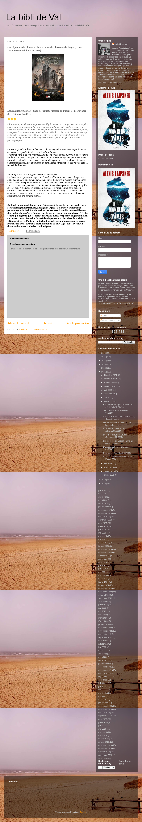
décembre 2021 (111, 375)
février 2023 (103, 621)
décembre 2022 (105, 628)
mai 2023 (102, 611)
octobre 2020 (104, 712)
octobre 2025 (104, 516)
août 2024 (102, 562)
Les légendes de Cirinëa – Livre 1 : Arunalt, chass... (118, 442)
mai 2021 (108, 401)
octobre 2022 (104, 634)
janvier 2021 (109, 475)
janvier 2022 (103, 663)
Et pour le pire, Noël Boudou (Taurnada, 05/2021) (115, 436)
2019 (103, 483)
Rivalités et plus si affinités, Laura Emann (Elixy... (117, 458)
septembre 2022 (105, 637)
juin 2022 (102, 647)
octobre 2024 (104, 556)
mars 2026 (102, 500)
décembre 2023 (105, 588)
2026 (103, 353)
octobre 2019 (104, 752)
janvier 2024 (103, 585)
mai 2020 (102, 729)
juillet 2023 (103, 605)
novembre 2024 (105, 552)
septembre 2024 (105, 559)
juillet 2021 (108, 394)
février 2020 (103, 739)
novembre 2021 (111, 379)
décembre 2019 (105, 745)
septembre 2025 (105, 520)
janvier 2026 (103, 507)
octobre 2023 (104, 595)
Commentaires (107, 320)
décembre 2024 (105, 549)
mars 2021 (108, 467)
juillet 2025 (103, 526)
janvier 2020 (103, 742)
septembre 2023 (105, 598)
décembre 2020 (105, 706)
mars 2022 (102, 657)
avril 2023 (102, 615)
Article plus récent (18, 323)
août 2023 (102, 601)
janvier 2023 (103, 624)
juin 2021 (108, 397)
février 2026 (103, 503)
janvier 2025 (103, 546)
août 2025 (102, 523)
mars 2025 (102, 539)
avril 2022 (102, 654)
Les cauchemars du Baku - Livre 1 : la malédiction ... (118, 424)
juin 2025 (102, 529)
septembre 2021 (111, 386)
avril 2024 (102, 575)
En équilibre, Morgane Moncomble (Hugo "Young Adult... (117, 405)
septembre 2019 (105, 755)
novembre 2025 (105, 513)
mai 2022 (102, 650)
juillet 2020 (103, 722)
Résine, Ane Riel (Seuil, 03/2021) (117, 453)
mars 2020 (102, 735)
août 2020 (102, 719)
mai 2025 (102, 533)
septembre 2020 (105, 716)
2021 (103, 372)
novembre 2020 (105, 709)
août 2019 (102, 758)
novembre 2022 (105, 631)
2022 (103, 368)
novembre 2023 (105, 592)
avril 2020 (102, 732)
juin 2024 (102, 569)
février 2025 (103, 542)
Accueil (47, 323)
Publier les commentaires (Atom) (33, 329)
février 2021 (109, 471)
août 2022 (102, 641)
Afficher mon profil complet (109, 82)
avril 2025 (102, 536)
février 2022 (103, 660)
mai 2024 (102, 572)
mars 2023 (102, 618)
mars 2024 (102, 578)
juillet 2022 (103, 644)
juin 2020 (102, 726)
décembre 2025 (105, 510)
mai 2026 (102, 494)
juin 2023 (102, 608)
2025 (103, 357)
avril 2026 (102, 497)
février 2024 (103, 582)
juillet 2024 (103, 565)
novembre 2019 (105, 748)
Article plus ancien (78, 323)
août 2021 (108, 390)
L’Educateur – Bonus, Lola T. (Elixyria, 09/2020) (115, 430)
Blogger (83, 812)
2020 (103, 480)
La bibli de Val (33, 17)
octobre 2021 (110, 382)
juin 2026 (102, 490)
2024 (103, 360)
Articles (104, 316)
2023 (103, 364)
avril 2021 (108, 464)
